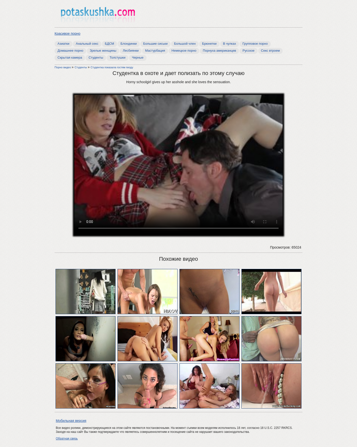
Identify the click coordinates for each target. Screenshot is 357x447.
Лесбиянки (131, 50)
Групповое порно (255, 43)
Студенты (96, 57)
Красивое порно (67, 34)
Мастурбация (155, 50)
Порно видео (63, 67)
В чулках (229, 43)
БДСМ (109, 43)
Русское (248, 50)
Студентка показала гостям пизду (111, 67)
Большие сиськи (155, 43)
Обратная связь (67, 438)
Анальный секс (87, 43)
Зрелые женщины (103, 50)
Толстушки (117, 57)
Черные (138, 57)
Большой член (185, 43)
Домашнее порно (70, 50)
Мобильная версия (71, 421)
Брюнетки (209, 43)
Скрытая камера (70, 57)
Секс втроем (270, 50)
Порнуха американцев (219, 50)
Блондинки (128, 43)
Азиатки (63, 43)
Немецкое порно (184, 50)
